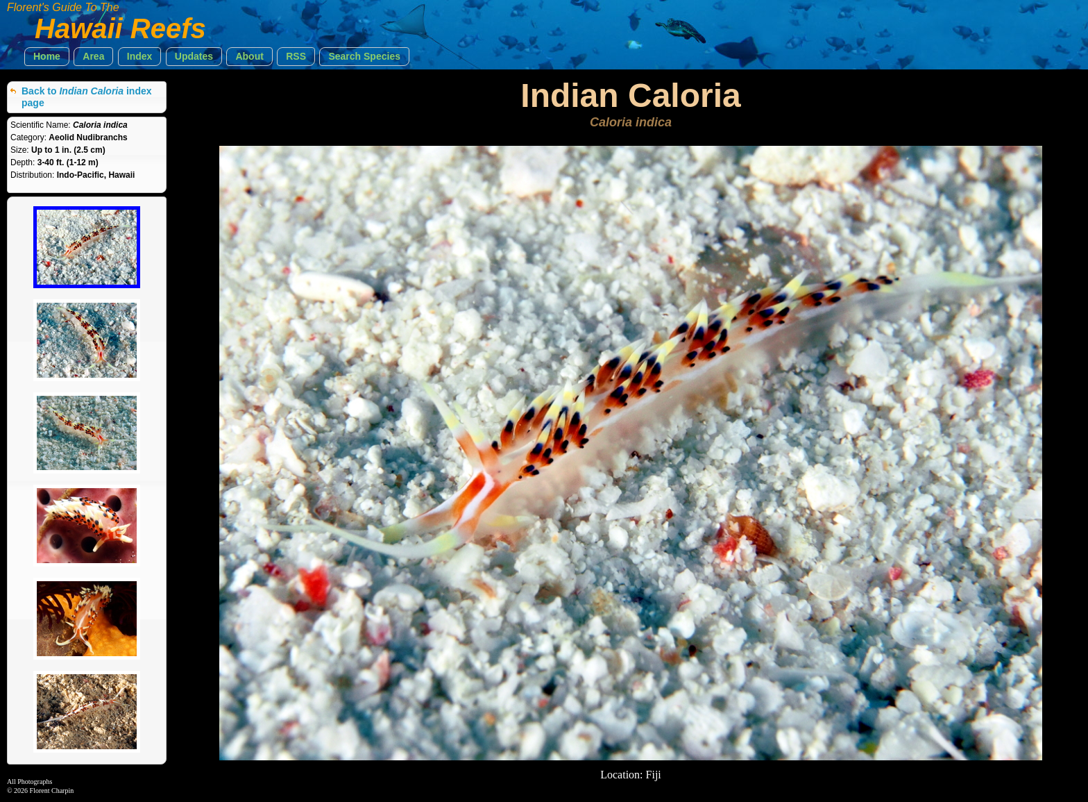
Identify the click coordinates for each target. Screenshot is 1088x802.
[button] (46, 56)
